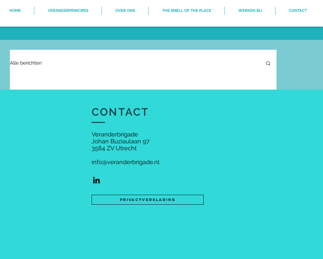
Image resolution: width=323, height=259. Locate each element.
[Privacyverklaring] (148, 200)
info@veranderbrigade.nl (126, 161)
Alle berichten (26, 63)
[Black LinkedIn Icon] (96, 180)
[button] (268, 63)
